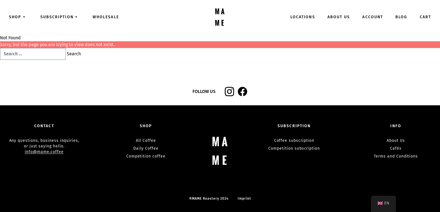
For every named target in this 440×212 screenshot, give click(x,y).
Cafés (396, 148)
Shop (18, 17)
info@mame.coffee (44, 151)
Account (372, 17)
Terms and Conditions (396, 156)
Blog (401, 17)
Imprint (244, 198)
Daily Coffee (146, 148)
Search (74, 53)
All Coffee (146, 140)
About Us (338, 17)
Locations (302, 17)
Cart (425, 17)
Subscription (60, 17)
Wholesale (106, 17)
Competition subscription (294, 148)
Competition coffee (146, 156)
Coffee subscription (294, 140)
